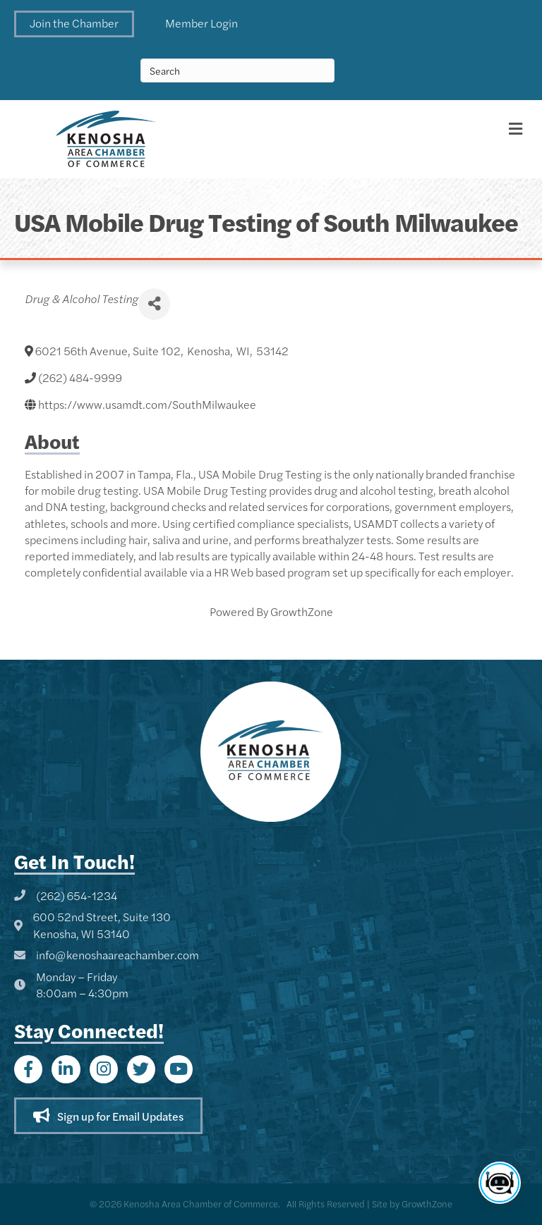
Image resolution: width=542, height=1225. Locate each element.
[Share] (154, 304)
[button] (74, 24)
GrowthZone (301, 611)
